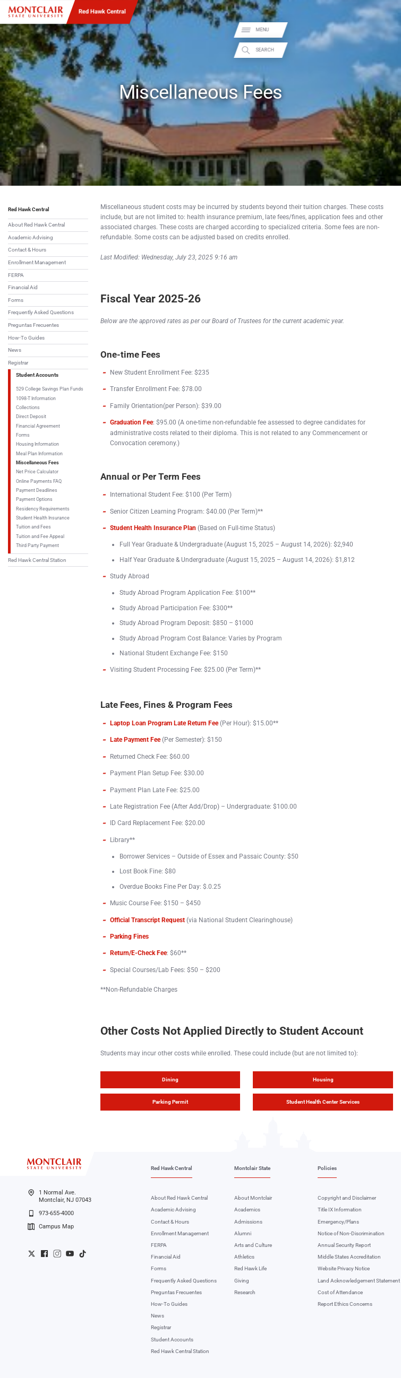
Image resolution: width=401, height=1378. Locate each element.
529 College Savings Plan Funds (49, 389)
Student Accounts (37, 374)
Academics (247, 1209)
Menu (382, 29)
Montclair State (252, 1168)
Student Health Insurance (43, 518)
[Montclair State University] (35, 12)
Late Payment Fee (135, 739)
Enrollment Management (37, 262)
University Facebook (44, 1254)
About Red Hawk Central (36, 224)
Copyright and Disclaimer (347, 1198)
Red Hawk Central (102, 11)
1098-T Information (36, 398)
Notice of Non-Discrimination (351, 1233)
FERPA (16, 275)
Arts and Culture (253, 1245)
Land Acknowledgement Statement (359, 1281)
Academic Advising (30, 237)
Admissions (248, 1222)
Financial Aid (23, 287)
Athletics (244, 1257)
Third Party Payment (37, 545)
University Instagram (57, 1254)
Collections (28, 407)
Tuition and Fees (33, 527)
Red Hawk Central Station (37, 560)
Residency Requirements (43, 509)
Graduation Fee (131, 422)
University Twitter (32, 1254)
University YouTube (70, 1254)
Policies (327, 1168)
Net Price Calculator (37, 471)
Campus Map (51, 1226)
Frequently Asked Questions (41, 312)
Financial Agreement (38, 426)
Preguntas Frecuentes (33, 325)
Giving (241, 1281)
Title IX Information (340, 1209)
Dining (170, 1079)
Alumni (242, 1233)
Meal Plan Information (39, 453)
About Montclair (253, 1198)
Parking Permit (170, 1102)
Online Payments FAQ (39, 481)
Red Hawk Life (250, 1268)
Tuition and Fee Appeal (40, 536)
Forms (15, 300)
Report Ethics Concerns (345, 1304)
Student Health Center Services (323, 1102)
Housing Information (37, 444)
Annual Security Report (344, 1245)
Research (244, 1292)
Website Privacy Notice (344, 1268)
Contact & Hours (27, 249)
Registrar (18, 362)
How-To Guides (26, 337)
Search (385, 50)
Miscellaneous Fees (37, 462)
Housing (323, 1079)
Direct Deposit (31, 416)
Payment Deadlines (36, 490)
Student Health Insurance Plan (153, 528)
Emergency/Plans (338, 1222)
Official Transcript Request (147, 920)
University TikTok (83, 1254)
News (14, 349)
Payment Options (34, 499)
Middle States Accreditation (349, 1257)
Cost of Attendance (340, 1292)
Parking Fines (129, 936)
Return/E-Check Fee (138, 953)
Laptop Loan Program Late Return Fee (164, 723)
